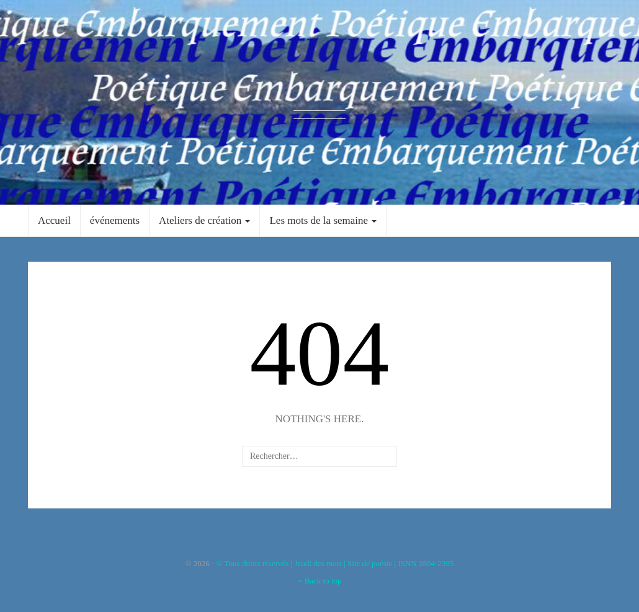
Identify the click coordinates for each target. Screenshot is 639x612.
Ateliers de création (204, 220)
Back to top (319, 580)
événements (115, 220)
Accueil (54, 220)
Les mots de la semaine (323, 220)
